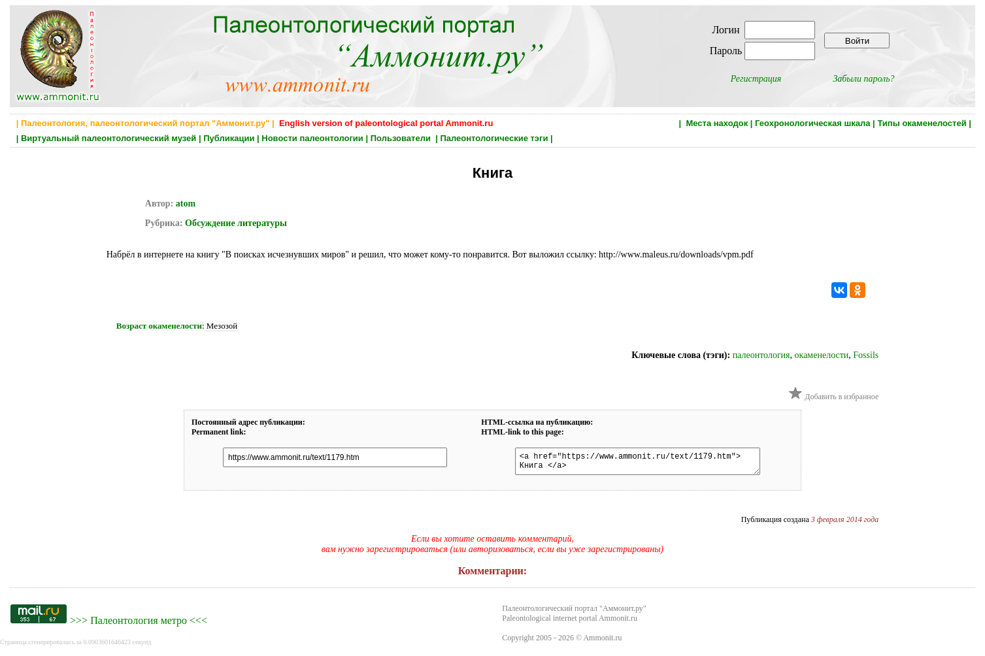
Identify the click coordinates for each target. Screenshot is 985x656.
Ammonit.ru (602, 641)
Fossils (865, 355)
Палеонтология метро (138, 624)
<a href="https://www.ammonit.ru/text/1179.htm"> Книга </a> (630, 463)
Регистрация (756, 79)
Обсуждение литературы (235, 223)
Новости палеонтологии (312, 138)
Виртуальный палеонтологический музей (108, 138)
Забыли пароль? (863, 79)
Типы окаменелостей (921, 123)
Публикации (228, 138)
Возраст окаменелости (159, 326)
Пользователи (402, 138)
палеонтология (761, 355)
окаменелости (822, 355)
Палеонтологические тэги (494, 138)
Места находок (717, 123)
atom (185, 203)
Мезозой (222, 326)
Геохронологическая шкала (812, 123)
